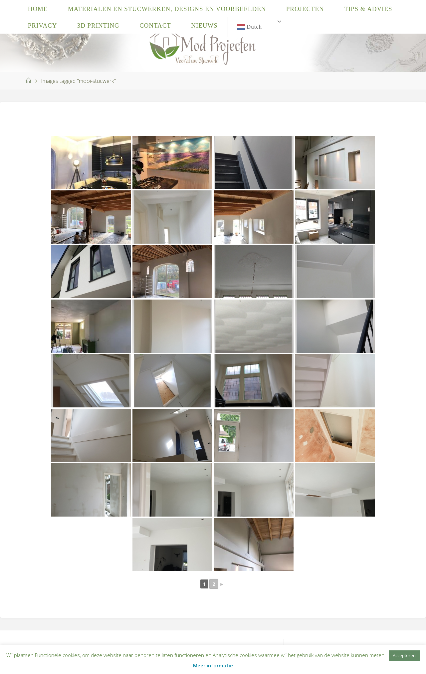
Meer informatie (213, 665)
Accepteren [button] (404, 655)
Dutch (249, 27)
